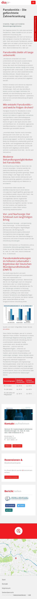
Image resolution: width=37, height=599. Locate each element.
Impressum (35, 37)
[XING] (9, 510)
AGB (29, 595)
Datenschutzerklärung (35, 24)
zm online (6, 329)
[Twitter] (21, 505)
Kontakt (5, 584)
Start (4, 580)
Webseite (8, 446)
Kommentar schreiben (11, 477)
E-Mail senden (17, 446)
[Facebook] (10, 505)
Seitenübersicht (8, 592)
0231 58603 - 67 (12, 440)
